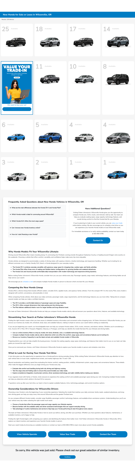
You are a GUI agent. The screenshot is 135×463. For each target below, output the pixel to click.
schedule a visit (28, 282)
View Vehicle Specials (27, 434)
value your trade (117, 223)
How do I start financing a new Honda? (25, 234)
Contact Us (98, 240)
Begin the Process (16, 109)
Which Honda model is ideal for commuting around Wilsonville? (33, 214)
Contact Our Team (108, 434)
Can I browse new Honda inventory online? (26, 228)
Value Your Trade (67, 434)
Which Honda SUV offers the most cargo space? (28, 221)
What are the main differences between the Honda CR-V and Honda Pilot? (36, 208)
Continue (67, 457)
